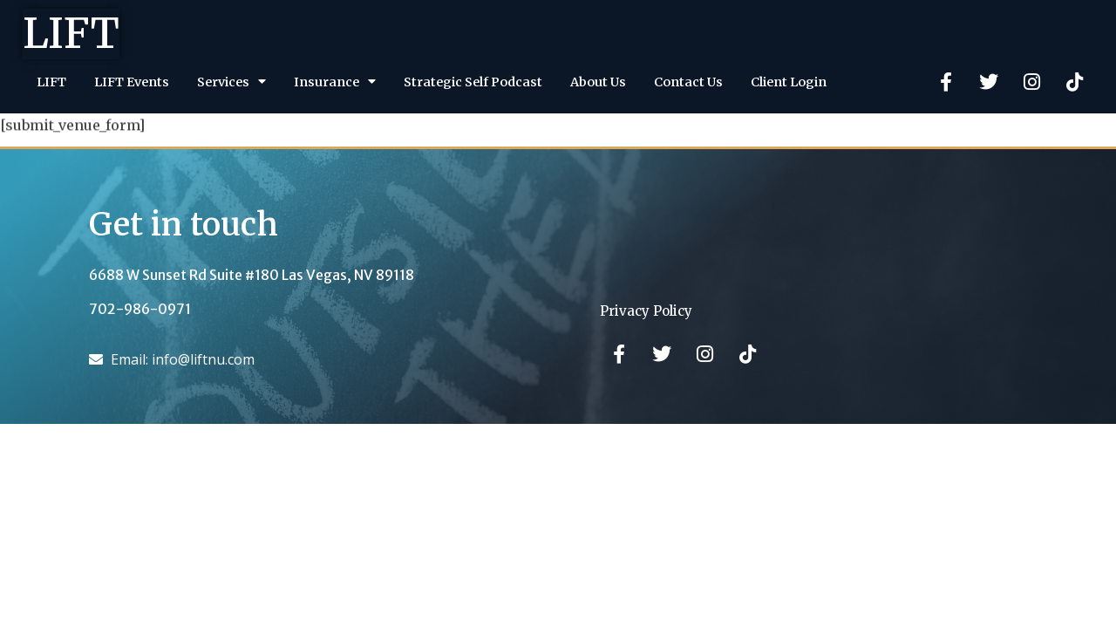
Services (231, 81)
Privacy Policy (646, 311)
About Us (598, 82)
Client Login (789, 82)
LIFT (71, 33)
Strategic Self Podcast (473, 82)
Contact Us (688, 82)
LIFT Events (131, 82)
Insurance (335, 81)
